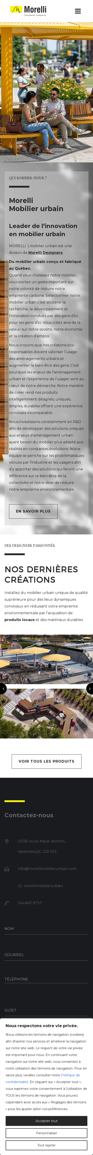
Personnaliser (46, 1133)
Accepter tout (47, 1121)
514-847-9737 (30, 903)
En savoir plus (33, 511)
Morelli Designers (45, 253)
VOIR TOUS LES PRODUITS (47, 761)
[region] (46, 1086)
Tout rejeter (46, 1145)
